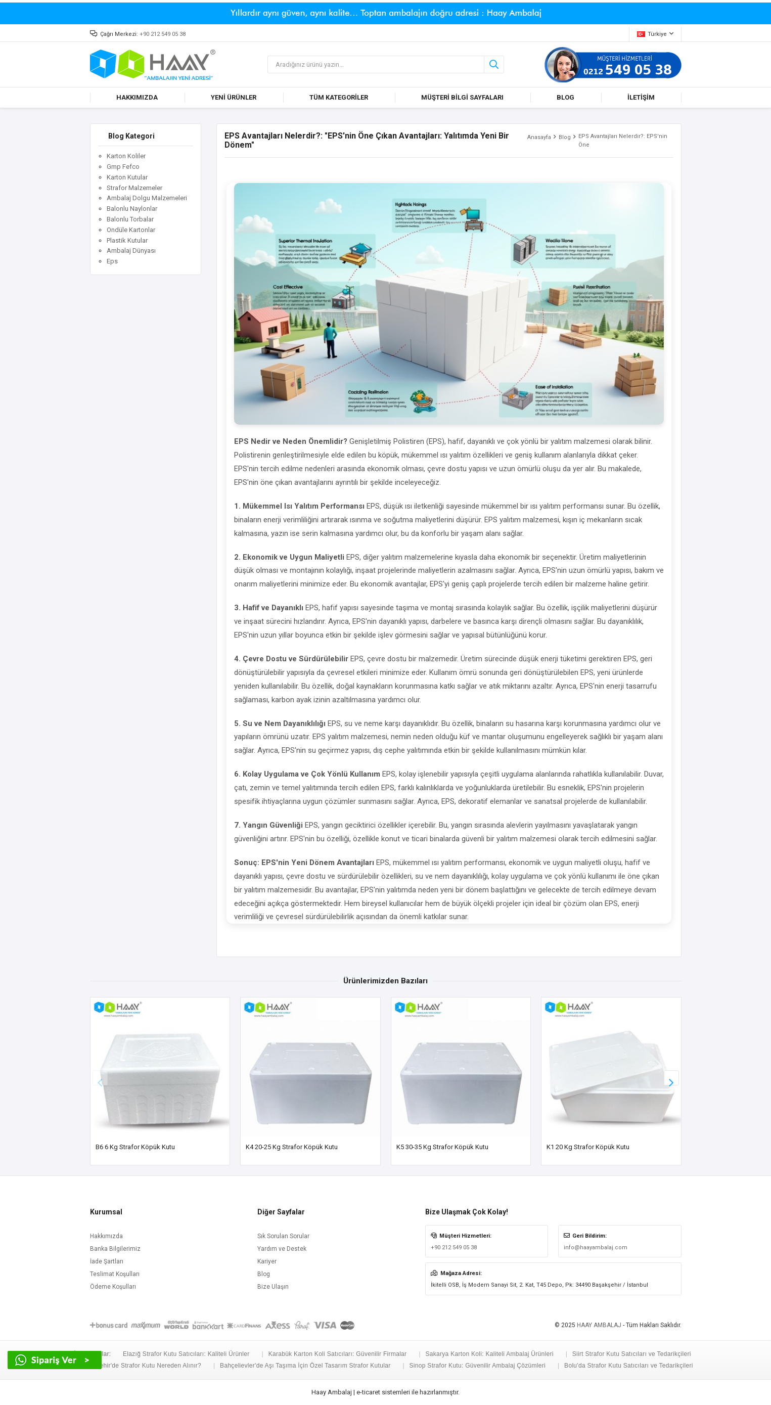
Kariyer (267, 1261)
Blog (565, 137)
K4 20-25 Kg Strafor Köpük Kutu (292, 1147)
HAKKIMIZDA (137, 97)
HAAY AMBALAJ (599, 1325)
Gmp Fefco (123, 166)
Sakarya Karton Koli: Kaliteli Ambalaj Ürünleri (489, 1353)
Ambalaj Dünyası (131, 250)
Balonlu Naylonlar (132, 208)
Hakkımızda (106, 1236)
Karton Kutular (127, 177)
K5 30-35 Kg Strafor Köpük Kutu (442, 1147)
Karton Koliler (126, 156)
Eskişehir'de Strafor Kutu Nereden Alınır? (142, 1365)
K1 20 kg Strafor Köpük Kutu (588, 1147)
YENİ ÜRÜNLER (233, 97)
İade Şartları (106, 1261)
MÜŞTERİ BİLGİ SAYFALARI (462, 97)
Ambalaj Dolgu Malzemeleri (147, 198)
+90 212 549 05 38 (163, 34)
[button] (671, 1077)
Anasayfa (539, 137)
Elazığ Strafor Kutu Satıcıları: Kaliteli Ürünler (186, 1353)
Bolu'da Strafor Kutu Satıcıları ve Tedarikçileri (628, 1365)
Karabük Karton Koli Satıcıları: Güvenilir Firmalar (337, 1353)
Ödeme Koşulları (113, 1286)
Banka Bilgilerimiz (115, 1248)
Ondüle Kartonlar (131, 230)
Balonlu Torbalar (130, 219)
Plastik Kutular (127, 240)
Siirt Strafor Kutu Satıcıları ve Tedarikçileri (631, 1353)
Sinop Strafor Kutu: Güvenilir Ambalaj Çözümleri (478, 1365)
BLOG (565, 97)
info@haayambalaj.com (595, 1247)
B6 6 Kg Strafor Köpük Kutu (135, 1147)
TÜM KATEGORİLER (338, 97)
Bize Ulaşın (273, 1286)
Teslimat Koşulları (115, 1274)
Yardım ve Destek (281, 1248)
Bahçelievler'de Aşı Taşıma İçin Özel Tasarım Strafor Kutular (305, 1365)
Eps (112, 261)
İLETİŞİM (641, 97)
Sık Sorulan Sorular (283, 1236)
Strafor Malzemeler (134, 188)
